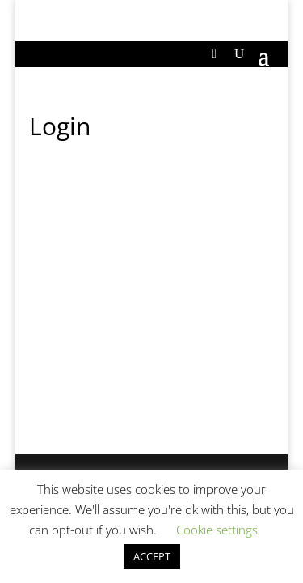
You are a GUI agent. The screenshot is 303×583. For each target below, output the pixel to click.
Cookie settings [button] (217, 529)
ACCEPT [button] (151, 556)
